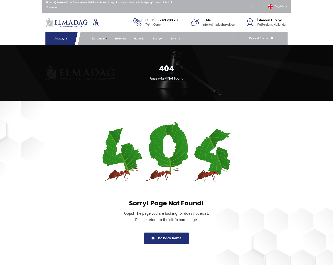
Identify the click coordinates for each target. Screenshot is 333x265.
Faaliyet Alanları (259, 38)
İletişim (175, 38)
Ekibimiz (120, 38)
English (281, 6)
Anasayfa (60, 38)
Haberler (140, 38)
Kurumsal (98, 38)
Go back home (166, 238)
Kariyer (158, 38)
